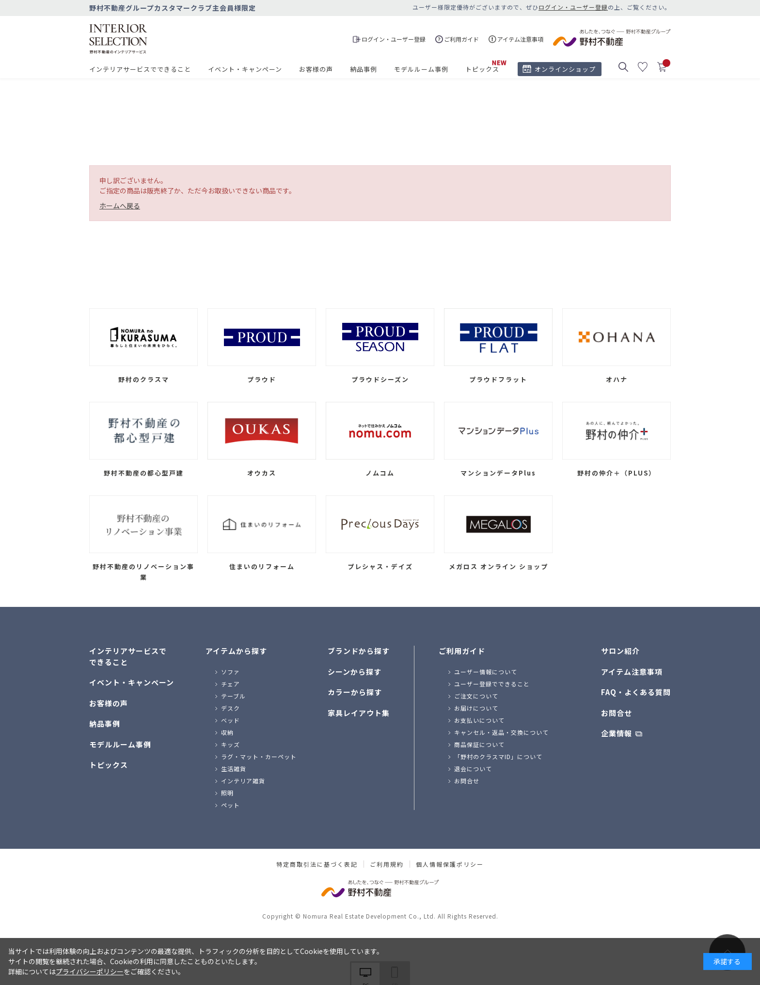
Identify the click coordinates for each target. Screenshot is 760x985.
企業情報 (616, 733)
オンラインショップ (565, 69)
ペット (230, 805)
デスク (230, 708)
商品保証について (479, 744)
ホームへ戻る (119, 205)
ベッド (230, 720)
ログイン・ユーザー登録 (573, 7)
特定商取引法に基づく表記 (317, 864)
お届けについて (476, 708)
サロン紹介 (620, 651)
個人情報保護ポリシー (450, 864)
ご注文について (476, 696)
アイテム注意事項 (632, 672)
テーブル (233, 696)
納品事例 (363, 69)
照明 (227, 793)
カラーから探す (355, 692)
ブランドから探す (359, 651)
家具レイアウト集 (359, 713)
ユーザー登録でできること (492, 684)
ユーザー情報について (485, 671)
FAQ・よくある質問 (636, 692)
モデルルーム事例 (421, 69)
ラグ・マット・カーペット (259, 756)
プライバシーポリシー (90, 971)
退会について (473, 768)
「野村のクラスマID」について (498, 756)
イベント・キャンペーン (245, 69)
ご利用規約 (387, 864)
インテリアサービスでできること (140, 69)
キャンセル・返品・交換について (501, 732)
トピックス (482, 69)
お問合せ (466, 781)
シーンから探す (354, 672)
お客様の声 (316, 69)
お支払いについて (479, 720)
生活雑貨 (233, 768)
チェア (230, 684)
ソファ (230, 671)
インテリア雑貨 (243, 781)
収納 (227, 732)
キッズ (230, 744)
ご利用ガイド (462, 651)
